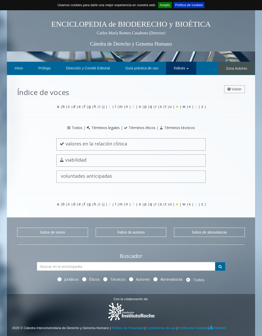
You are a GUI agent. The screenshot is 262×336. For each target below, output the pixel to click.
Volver (234, 89)
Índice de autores (131, 232)
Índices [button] (181, 68)
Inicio (19, 68)
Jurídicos (68, 279)
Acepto (165, 5)
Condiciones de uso (161, 328)
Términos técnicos (179, 127)
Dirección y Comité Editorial (88, 68)
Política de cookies (189, 5)
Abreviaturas (168, 279)
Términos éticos (142, 127)
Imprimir (218, 328)
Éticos (91, 279)
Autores (139, 279)
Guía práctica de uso (141, 68)
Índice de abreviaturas (209, 232)
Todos (77, 127)
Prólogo (44, 68)
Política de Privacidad (128, 328)
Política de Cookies (192, 328)
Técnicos (114, 279)
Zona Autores (236, 68)
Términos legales (105, 127)
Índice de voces (52, 232)
